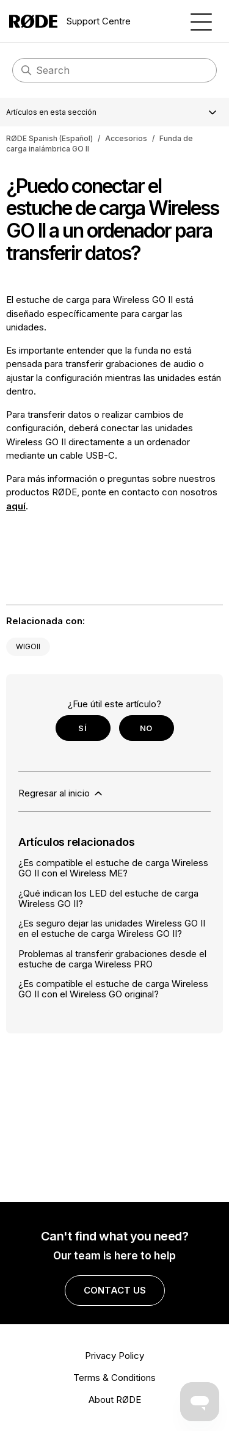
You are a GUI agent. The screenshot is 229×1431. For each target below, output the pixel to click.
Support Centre (70, 21)
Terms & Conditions (114, 1377)
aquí (16, 506)
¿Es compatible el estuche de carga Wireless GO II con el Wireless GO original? (113, 989)
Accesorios (126, 138)
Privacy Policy (114, 1355)
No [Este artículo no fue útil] (146, 728)
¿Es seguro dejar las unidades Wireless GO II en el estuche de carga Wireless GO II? (111, 928)
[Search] (114, 70)
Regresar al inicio (61, 793)
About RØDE (115, 1399)
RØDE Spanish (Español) (49, 138)
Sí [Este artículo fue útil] (82, 728)
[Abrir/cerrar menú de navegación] (201, 21)
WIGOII (28, 646)
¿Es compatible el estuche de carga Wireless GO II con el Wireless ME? (113, 868)
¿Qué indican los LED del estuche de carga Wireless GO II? (108, 898)
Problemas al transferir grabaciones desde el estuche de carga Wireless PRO (112, 959)
